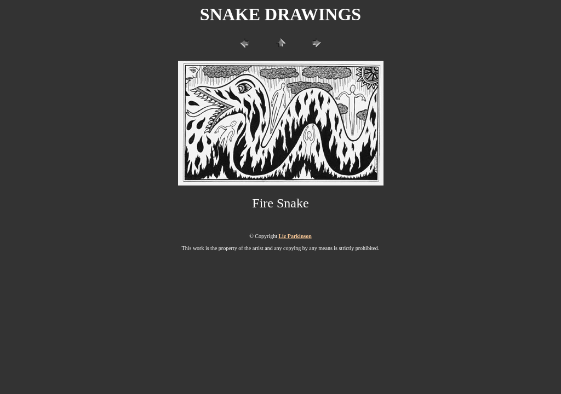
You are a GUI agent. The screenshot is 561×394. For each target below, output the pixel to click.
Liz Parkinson (294, 236)
